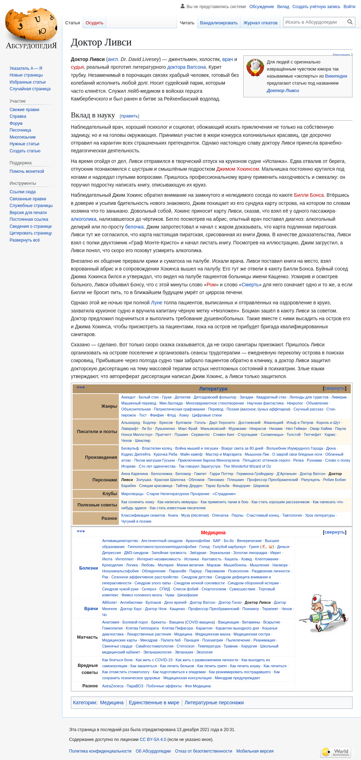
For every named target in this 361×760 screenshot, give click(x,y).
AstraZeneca (113, 686)
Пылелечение (238, 640)
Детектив (183, 397)
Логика (132, 565)
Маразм (213, 565)
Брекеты (158, 622)
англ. (113, 59)
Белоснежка (161, 474)
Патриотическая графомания (179, 409)
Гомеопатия (112, 628)
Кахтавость (212, 559)
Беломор (183, 474)
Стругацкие (247, 434)
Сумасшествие (242, 589)
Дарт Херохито (222, 422)
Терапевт (270, 609)
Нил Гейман (296, 428)
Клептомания (266, 559)
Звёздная (198, 553)
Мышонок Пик (257, 454)
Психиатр (251, 609)
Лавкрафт (130, 428)
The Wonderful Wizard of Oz (247, 466)
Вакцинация (228, 622)
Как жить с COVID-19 (154, 660)
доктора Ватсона (186, 67)
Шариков (261, 486)
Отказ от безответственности (203, 751)
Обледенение (154, 571)
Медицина (183, 634)
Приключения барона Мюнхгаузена (209, 460)
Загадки (246, 397)
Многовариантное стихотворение (215, 403)
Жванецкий (273, 422)
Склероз (149, 589)
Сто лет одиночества (157, 466)
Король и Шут (329, 422)
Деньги (283, 547)
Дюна (331, 448)
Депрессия (111, 553)
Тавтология (292, 515)
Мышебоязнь (235, 565)
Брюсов (166, 422)
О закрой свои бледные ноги (297, 454)
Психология (238, 571)
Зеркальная (219, 553)
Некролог (295, 403)
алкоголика (84, 219)
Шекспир (143, 440)
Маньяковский (213, 428)
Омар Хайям (321, 428)
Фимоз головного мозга (142, 595)
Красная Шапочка (169, 480)
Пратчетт (163, 434)
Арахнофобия (198, 541)
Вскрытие (271, 622)
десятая (200, 515)
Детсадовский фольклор (215, 397)
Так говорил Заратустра (199, 466)
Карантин (204, 628)
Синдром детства (197, 577)
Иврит (275, 553)
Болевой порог (135, 622)
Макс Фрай (187, 428)
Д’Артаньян (286, 474)
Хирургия (249, 646)
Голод (205, 547)
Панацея (191, 640)
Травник (231, 646)
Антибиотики (131, 602)
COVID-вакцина (200, 622)
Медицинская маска (213, 634)
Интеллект (125, 559)
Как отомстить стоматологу (126, 672)
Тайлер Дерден (189, 486)
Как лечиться (275, 666)
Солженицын (272, 434)
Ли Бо (147, 428)
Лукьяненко (165, 428)
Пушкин (181, 434)
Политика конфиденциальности (100, 751)
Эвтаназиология (157, 652)
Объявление (317, 403)
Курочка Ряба (165, 454)
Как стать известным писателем (178, 508)
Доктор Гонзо (230, 602)
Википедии (336, 76)
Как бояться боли (117, 660)
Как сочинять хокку (137, 502)
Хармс (330, 434)
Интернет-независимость (159, 559)
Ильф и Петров (300, 422)
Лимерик (339, 397)
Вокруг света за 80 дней (242, 448)
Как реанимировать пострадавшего (240, 672)
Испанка (191, 559)
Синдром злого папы (153, 583)
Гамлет (200, 474)
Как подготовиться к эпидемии (179, 672)
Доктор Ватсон (312, 474)
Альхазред (130, 422)
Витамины (251, 622)
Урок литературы (320, 515)
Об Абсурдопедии (153, 751)
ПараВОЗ (135, 686)
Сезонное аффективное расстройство (144, 577)
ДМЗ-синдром (136, 553)
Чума (170, 595)
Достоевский (249, 422)
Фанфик (157, 415)
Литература (213, 388)
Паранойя (177, 571)
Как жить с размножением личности (207, 660)
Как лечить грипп (212, 666)
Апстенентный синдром (162, 541)
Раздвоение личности (271, 571)
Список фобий (185, 589)
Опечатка (220, 515)
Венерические (249, 541)
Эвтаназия (184, 652)
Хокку (184, 415)
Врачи (91, 608)
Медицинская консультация (187, 678)
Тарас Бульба (218, 486)
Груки (167, 397)
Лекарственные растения (149, 634)
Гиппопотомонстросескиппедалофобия (162, 547)
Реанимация (264, 640)
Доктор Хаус (131, 609)
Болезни (88, 568)
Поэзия (233, 409)
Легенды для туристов (309, 397)
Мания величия (190, 565)
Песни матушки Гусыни (154, 460)
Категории (84, 702)
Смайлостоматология (154, 646)
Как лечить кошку (245, 666)
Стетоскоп (186, 646)
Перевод (216, 409)
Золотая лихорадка (250, 553)
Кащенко (177, 609)
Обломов (196, 480)
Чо (104, 615)
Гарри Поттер (221, 474)
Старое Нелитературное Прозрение (178, 494)
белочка (134, 227)
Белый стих (149, 397)
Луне (157, 302)
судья (77, 67)
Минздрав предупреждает (237, 678)
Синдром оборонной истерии (253, 583)
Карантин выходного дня (237, 628)
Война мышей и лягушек (196, 448)
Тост (143, 415)
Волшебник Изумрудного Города (295, 448)
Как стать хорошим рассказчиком (281, 502)
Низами (276, 428)
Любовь (147, 565)
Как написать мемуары (178, 502)
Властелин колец (157, 448)
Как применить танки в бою (224, 502)
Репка (298, 460)
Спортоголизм (214, 589)
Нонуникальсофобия (120, 571)
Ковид (246, 559)
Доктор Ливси (283, 90)
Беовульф (130, 448)
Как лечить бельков (177, 666)
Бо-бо (229, 541)
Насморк (280, 565)
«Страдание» (224, 494)
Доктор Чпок (155, 609)
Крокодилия (112, 565)
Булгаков (183, 422)
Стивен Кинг (223, 434)
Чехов (126, 440)
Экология (204, 652)
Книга (173, 515)
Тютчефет (312, 434)
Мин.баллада (171, 403)
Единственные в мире (154, 702)
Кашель (231, 559)
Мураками (237, 428)
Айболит (109, 602)
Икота (107, 559)
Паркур (195, 571)
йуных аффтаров (273, 409)
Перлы (237, 515)
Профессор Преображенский (272, 480)
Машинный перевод (138, 403)
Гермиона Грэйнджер (255, 474)
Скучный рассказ (308, 409)
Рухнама (314, 460)
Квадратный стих (271, 397)
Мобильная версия (255, 751)
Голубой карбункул (229, 547)
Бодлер (149, 422)
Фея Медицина (198, 686)
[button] (25, 240)
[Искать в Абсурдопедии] (319, 22)
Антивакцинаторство (120, 541)
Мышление (259, 565)
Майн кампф (191, 454)
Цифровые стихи (207, 415)
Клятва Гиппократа (142, 628)
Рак (105, 577)
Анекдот (128, 397)
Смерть (250, 284)
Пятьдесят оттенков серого (266, 460)
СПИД (164, 589)
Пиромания (215, 571)
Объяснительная (136, 409)
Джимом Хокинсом (237, 169)
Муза (185, 515)
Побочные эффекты (164, 686)
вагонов (248, 409)
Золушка (143, 480)
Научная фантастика (265, 403)
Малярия (165, 565)
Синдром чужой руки (120, 589)
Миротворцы (132, 494)
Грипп (254, 547)
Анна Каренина (134, 474)
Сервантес (200, 434)
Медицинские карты (119, 640)
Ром (211, 284)
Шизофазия (187, 595)
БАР (217, 541)
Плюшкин (235, 480)
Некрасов (258, 428)
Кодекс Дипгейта (136, 454)
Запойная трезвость (169, 553)
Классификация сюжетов (143, 515)
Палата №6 (171, 640)
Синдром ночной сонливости (199, 583)
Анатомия (111, 622)
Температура (209, 646)
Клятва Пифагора (177, 628)
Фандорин (241, 486)
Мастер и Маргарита (223, 454)
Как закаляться (143, 666)
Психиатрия (212, 640)
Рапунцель (310, 480)
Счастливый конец (262, 515)
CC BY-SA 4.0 (153, 739)
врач (227, 59)
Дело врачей (175, 602)
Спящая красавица (156, 486)
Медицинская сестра (252, 634)
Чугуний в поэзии (136, 521)
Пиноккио (216, 480)
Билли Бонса (309, 195)
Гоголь (200, 422)
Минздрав (149, 640)
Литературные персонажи (214, 702)
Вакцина (176, 622)
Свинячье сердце (117, 646)
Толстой (294, 434)
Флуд (171, 415)
